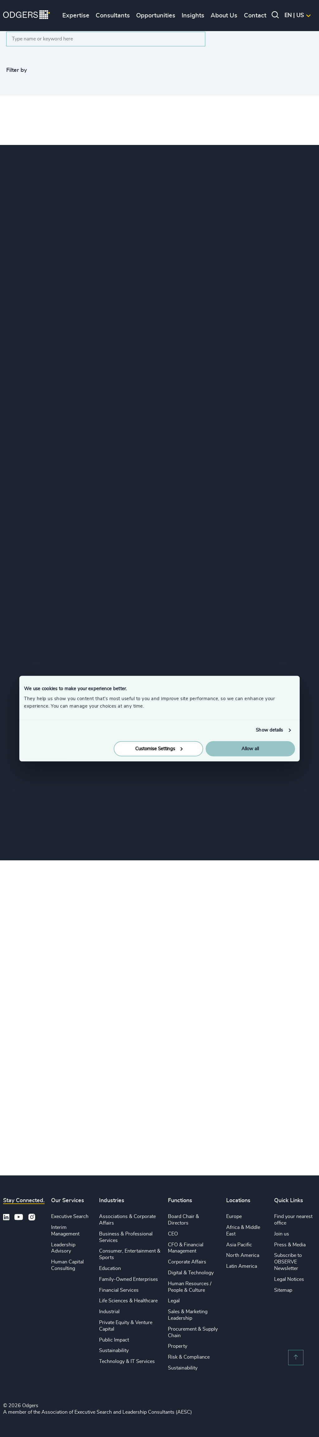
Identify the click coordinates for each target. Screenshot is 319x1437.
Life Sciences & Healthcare (128, 1300)
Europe (234, 1216)
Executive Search (69, 1216)
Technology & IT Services (127, 1361)
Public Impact (114, 1339)
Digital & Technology (191, 1272)
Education (110, 1268)
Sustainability (114, 1350)
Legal (174, 1300)
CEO (173, 1233)
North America (242, 1255)
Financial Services (119, 1290)
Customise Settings (159, 748)
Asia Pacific (239, 1244)
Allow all (250, 748)
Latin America (241, 1266)
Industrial (109, 1311)
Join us (281, 1233)
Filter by (16, 70)
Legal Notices (289, 1279)
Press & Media (290, 1244)
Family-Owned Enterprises (128, 1279)
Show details (269, 730)
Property (177, 1346)
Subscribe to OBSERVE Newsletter (288, 1262)
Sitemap (283, 1290)
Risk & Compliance (189, 1357)
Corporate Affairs (187, 1261)
